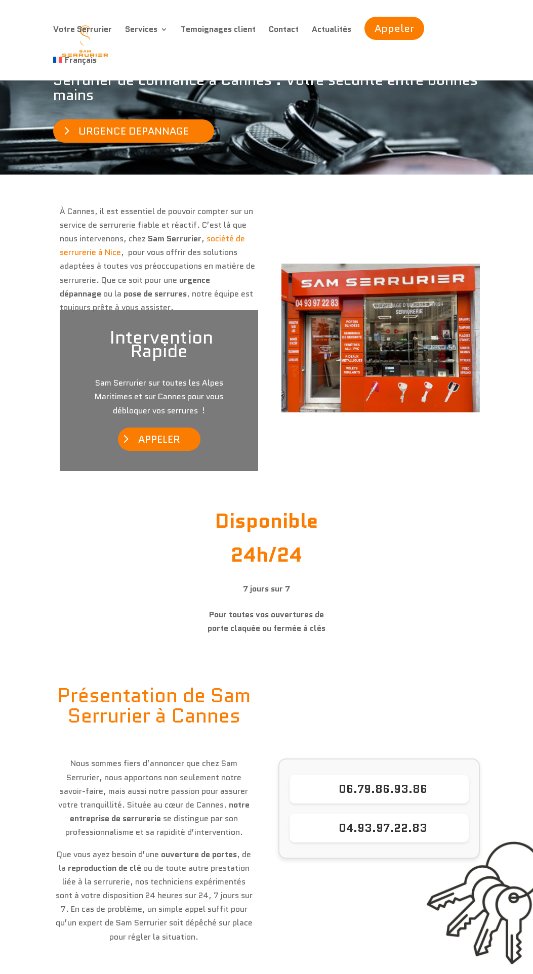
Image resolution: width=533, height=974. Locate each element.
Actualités (331, 30)
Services (141, 30)
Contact (284, 30)
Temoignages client (218, 30)
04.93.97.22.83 (383, 828)
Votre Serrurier (82, 30)
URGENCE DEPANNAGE (133, 131)
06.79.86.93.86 (383, 789)
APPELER (159, 439)
